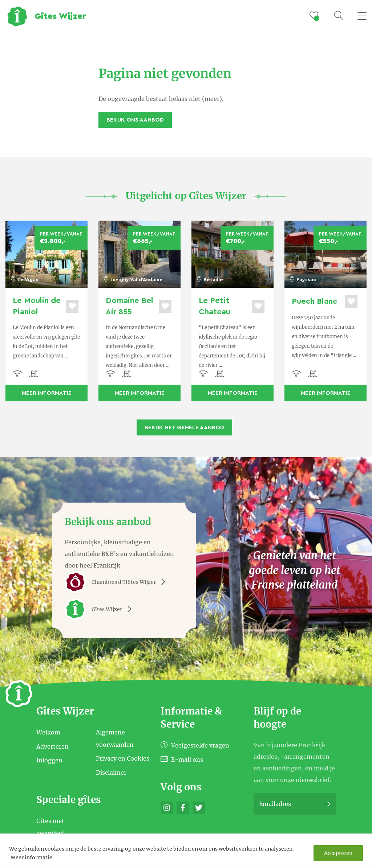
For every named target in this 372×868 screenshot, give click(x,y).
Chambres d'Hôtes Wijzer (117, 582)
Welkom (48, 732)
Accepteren (338, 853)
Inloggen (49, 760)
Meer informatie (31, 857)
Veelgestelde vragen (195, 745)
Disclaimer (111, 772)
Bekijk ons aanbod (135, 120)
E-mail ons (182, 759)
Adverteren (52, 746)
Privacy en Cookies (122, 758)
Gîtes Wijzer (101, 609)
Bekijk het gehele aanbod (184, 427)
